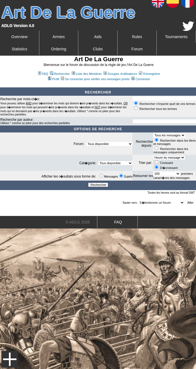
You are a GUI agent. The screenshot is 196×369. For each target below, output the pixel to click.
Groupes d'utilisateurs (120, 73)
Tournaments (176, 37)
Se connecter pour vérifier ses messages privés (95, 79)
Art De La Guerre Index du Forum (2, 85)
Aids (97, 37)
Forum (136, 49)
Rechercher (60, 73)
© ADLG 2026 (78, 222)
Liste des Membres (87, 73)
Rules (137, 37)
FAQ (43, 73)
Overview (19, 37)
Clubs (98, 49)
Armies (59, 37)
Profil (53, 79)
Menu (9, 359)
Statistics (19, 49)
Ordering (58, 49)
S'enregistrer (149, 73)
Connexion (140, 79)
